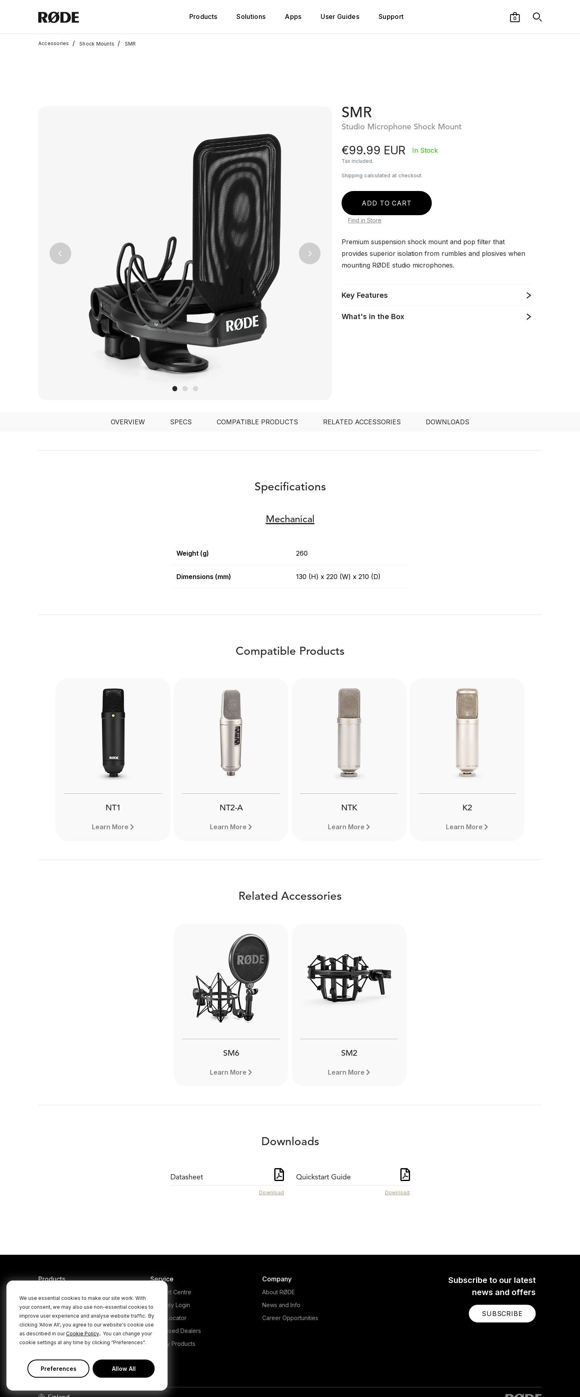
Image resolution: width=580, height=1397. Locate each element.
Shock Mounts (93, 43)
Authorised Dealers (175, 1277)
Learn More (110, 774)
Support (391, 16)
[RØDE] (80, 16)
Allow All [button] (124, 1368)
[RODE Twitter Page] (473, 1374)
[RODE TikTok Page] (511, 1374)
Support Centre (170, 1238)
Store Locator (168, 1264)
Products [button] (203, 16)
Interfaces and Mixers (67, 1264)
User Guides (340, 16)
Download (271, 1139)
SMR (127, 43)
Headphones (55, 1251)
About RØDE (278, 1238)
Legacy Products (172, 1290)
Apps (293, 16)
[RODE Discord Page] (538, 1374)
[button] (515, 16)
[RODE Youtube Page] (498, 1374)
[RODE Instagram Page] (486, 1374)
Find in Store (364, 167)
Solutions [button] (250, 16)
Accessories (53, 43)
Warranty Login (170, 1251)
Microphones (55, 1238)
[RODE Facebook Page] (460, 1374)
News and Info (281, 1251)
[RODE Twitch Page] (524, 1374)
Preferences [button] (59, 1368)
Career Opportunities (290, 1264)
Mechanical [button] (290, 466)
